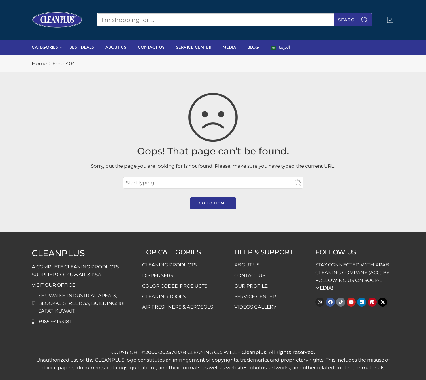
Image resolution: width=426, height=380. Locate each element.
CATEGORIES (45, 47)
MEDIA (229, 47)
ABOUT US (115, 47)
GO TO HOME (213, 203)
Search (353, 19)
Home (39, 63)
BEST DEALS (81, 47)
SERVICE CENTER (193, 47)
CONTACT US (151, 47)
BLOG (253, 47)
